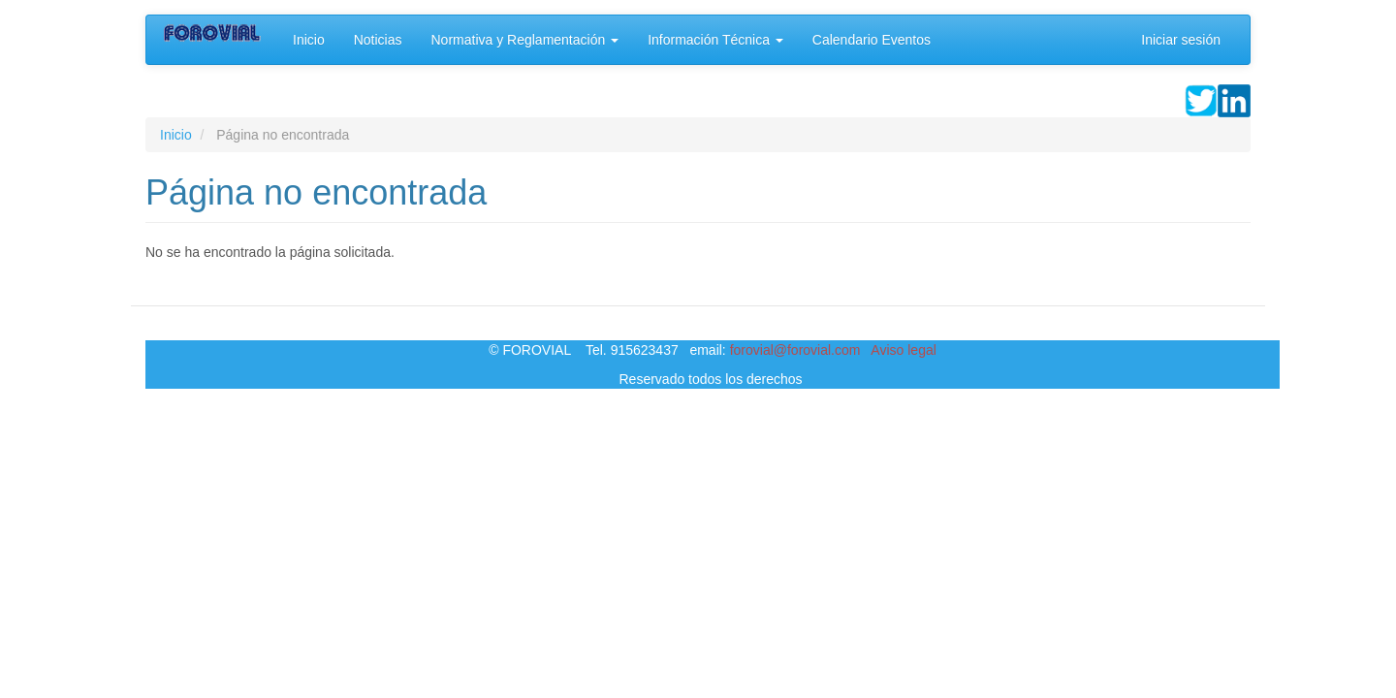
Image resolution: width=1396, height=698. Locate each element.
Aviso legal (903, 350)
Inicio (309, 40)
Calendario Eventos (871, 40)
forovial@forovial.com (795, 350)
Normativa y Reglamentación (524, 40)
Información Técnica (715, 40)
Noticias (378, 40)
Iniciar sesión (1181, 40)
